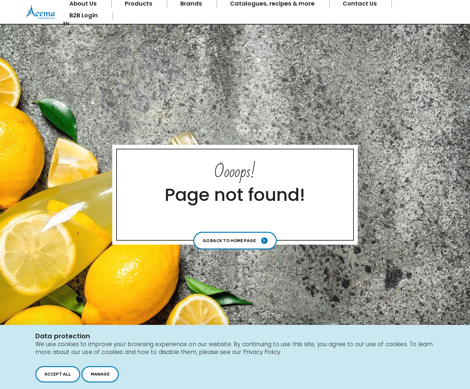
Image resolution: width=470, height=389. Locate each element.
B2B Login (84, 15)
